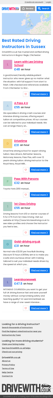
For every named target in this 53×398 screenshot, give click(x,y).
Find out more (40, 94)
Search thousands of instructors (17, 327)
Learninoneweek (25, 279)
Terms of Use (8, 368)
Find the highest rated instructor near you (21, 331)
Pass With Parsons (26, 179)
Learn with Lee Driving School (28, 63)
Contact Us (7, 376)
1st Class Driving (25, 204)
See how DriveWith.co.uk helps (16, 348)
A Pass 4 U (21, 103)
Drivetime (20, 141)
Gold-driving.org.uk (27, 241)
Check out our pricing (12, 351)
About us (6, 361)
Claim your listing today (13, 344)
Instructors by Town (11, 335)
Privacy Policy (8, 364)
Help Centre (7, 372)
